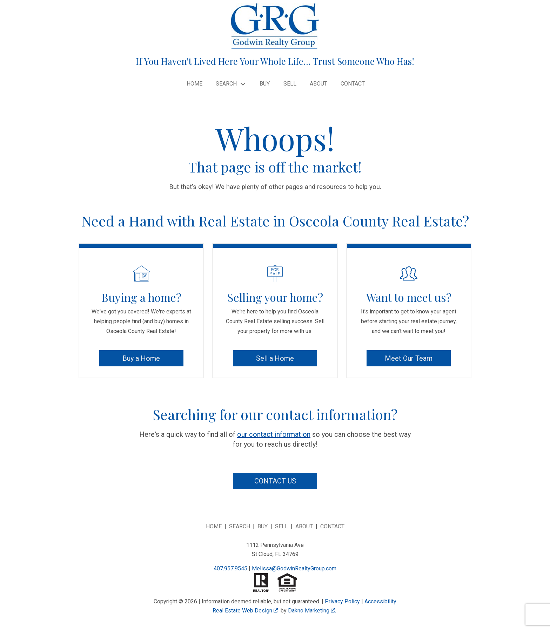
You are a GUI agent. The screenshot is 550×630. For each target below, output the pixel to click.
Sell (289, 84)
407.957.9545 (230, 568)
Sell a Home (275, 358)
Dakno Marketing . (312, 610)
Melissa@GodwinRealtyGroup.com (294, 568)
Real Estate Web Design (245, 610)
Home (194, 84)
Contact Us (275, 481)
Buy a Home (141, 358)
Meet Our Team (408, 358)
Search (239, 526)
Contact (353, 84)
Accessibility (380, 601)
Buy (265, 84)
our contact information (273, 434)
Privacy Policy (342, 601)
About (318, 84)
